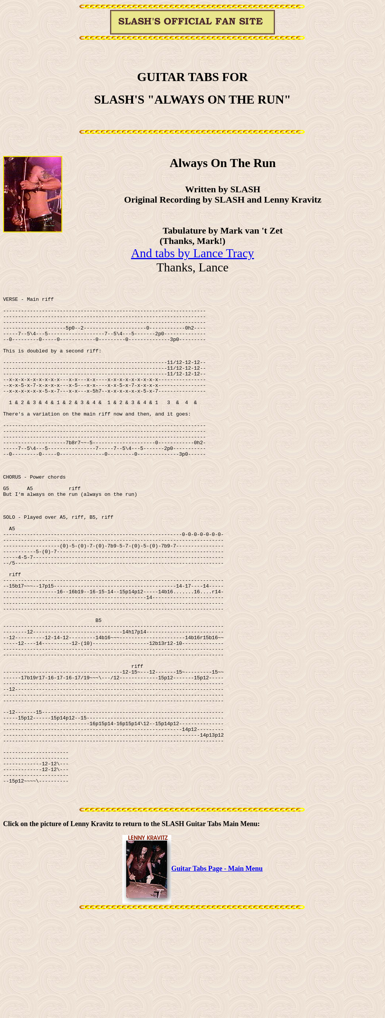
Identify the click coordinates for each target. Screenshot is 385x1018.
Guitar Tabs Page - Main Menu (192, 973)
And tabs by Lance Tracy (192, 253)
